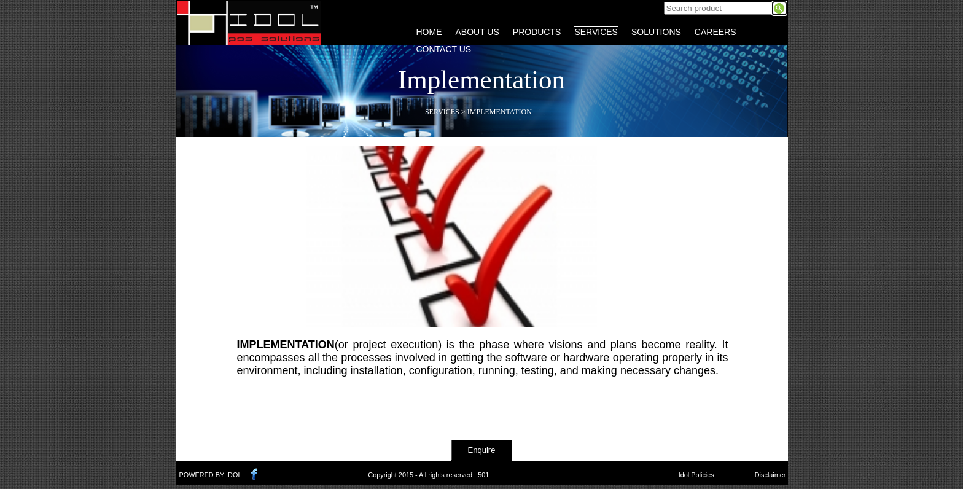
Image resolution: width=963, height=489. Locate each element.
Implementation (499, 112)
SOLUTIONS (656, 32)
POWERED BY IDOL (210, 475)
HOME (429, 32)
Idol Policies (696, 475)
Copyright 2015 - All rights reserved (420, 475)
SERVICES (596, 32)
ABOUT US (477, 32)
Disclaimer (770, 475)
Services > (445, 112)
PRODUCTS (537, 32)
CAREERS (715, 32)
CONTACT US (444, 49)
